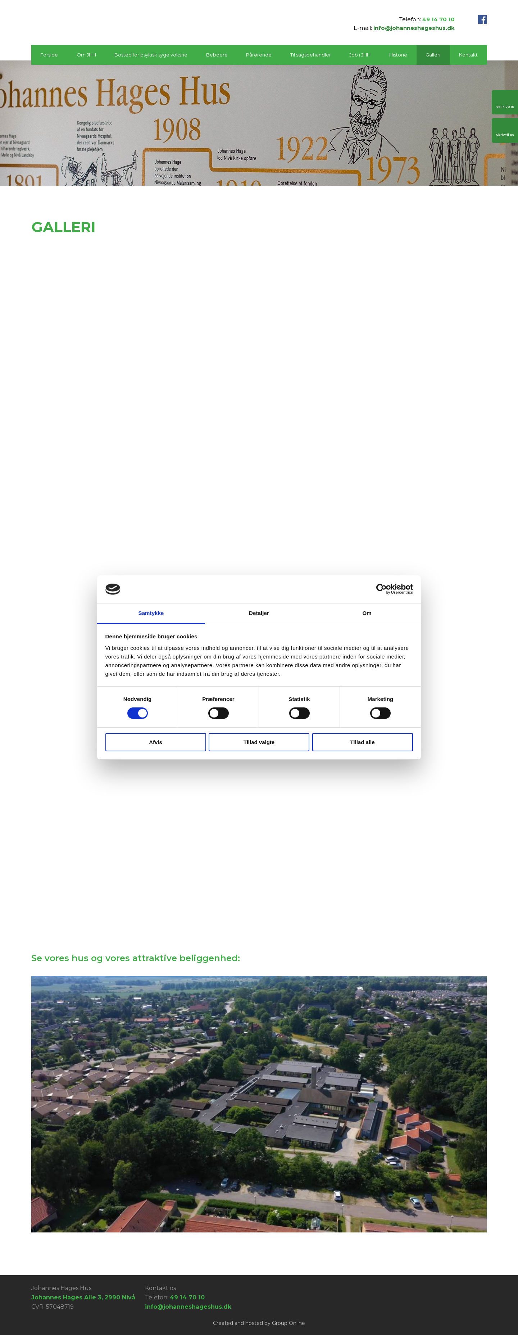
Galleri (433, 55)
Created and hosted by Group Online (259, 1323)
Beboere (217, 55)
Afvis (155, 742)
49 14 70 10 (438, 19)
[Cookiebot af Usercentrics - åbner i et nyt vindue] (381, 589)
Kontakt (468, 55)
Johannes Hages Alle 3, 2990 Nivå (83, 1297)
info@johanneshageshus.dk (414, 27)
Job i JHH (360, 55)
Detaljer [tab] (259, 613)
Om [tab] (366, 613)
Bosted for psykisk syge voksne (150, 55)
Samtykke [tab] (151, 613)
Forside (49, 55)
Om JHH (86, 55)
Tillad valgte (259, 742)
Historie (398, 55)
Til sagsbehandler (310, 55)
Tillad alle (362, 742)
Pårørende (259, 55)
